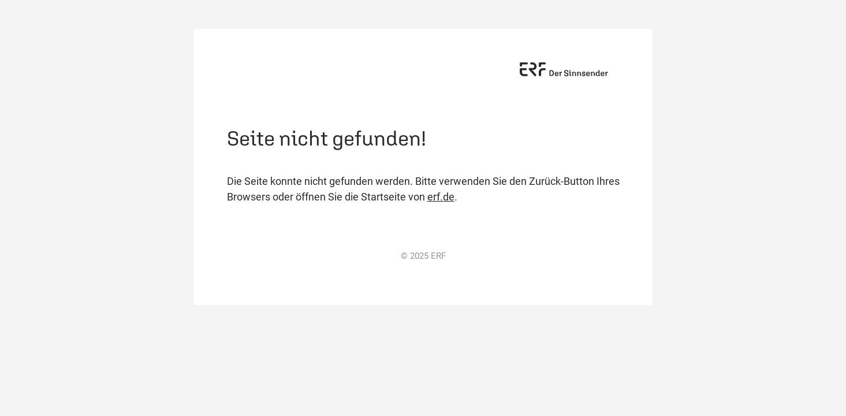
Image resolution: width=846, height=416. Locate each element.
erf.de (440, 197)
